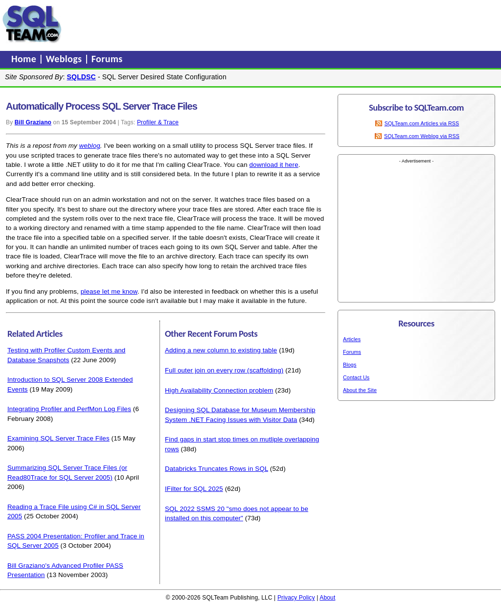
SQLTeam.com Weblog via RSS (421, 136)
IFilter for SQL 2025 (194, 488)
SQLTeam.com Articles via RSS (422, 123)
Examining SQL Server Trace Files (58, 438)
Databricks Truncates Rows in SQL (216, 468)
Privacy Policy (296, 597)
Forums (107, 59)
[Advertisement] (251, 24)
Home (25, 59)
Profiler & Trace (158, 122)
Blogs (349, 365)
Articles (352, 339)
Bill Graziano (33, 122)
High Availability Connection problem (219, 390)
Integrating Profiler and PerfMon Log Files (69, 409)
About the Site (360, 390)
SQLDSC (81, 77)
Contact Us (356, 377)
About (327, 597)
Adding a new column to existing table (221, 350)
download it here (274, 164)
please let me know (109, 291)
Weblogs (65, 59)
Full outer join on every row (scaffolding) (224, 370)
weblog (89, 145)
